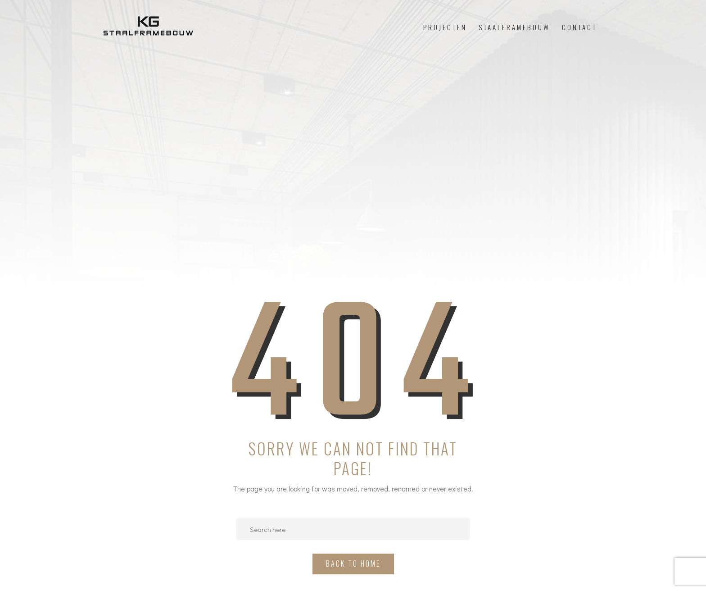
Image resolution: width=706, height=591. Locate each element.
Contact (579, 27)
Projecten (445, 27)
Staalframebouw (514, 27)
